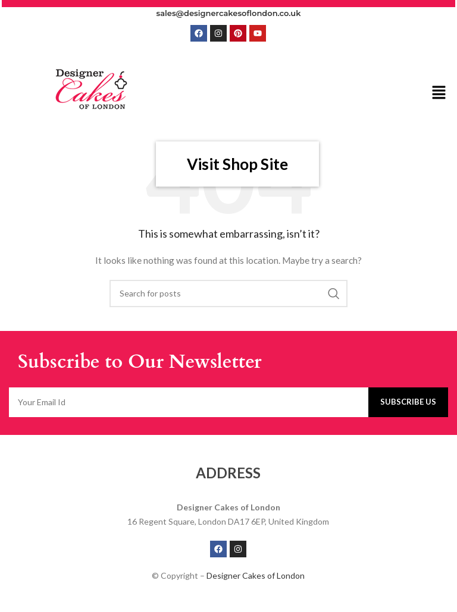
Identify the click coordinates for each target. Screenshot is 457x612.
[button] (439, 93)
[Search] (228, 293)
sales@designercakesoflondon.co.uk (228, 13)
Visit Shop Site (237, 163)
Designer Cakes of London (255, 575)
